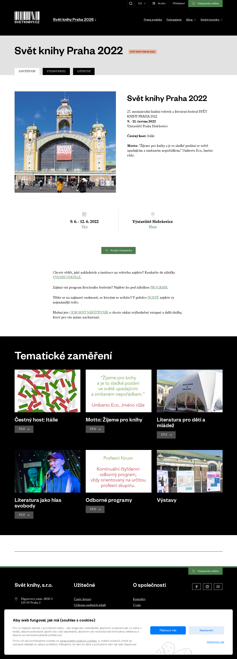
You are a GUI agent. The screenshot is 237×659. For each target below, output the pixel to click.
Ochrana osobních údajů (90, 605)
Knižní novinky (212, 20)
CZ (140, 3)
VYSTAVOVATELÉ (67, 277)
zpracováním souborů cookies (78, 641)
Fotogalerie (174, 20)
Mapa (153, 227)
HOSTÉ (153, 298)
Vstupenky (205, 571)
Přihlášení (179, 3)
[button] (74, 19)
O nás (137, 605)
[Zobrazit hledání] (130, 3)
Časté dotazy (82, 599)
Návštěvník (27, 71)
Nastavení (206, 630)
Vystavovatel (56, 71)
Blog (191, 20)
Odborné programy (109, 501)
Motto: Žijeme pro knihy (114, 421)
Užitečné (83, 71)
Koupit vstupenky (118, 250)
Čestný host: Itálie (36, 421)
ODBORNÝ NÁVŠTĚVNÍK (89, 312)
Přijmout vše (168, 630)
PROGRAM (158, 287)
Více (85, 227)
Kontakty (139, 599)
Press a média (153, 20)
